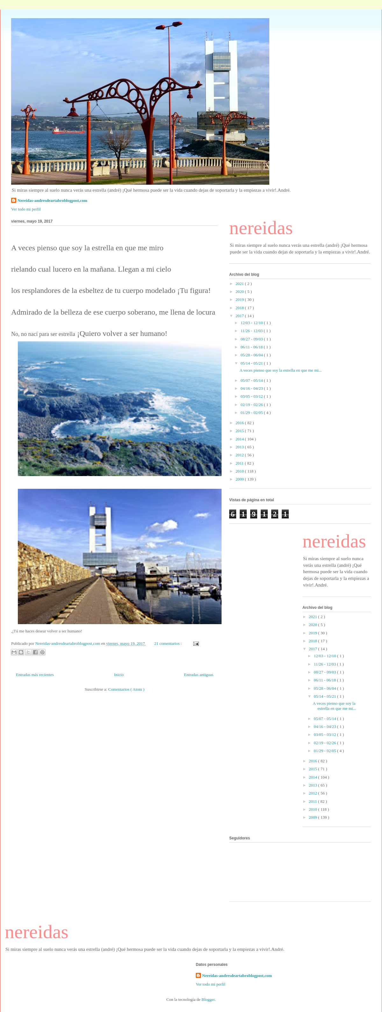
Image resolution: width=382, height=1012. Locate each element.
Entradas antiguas (198, 674)
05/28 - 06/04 (252, 355)
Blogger (208, 999)
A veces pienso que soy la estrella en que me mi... (280, 370)
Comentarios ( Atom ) (126, 689)
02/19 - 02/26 (252, 404)
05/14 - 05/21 (252, 363)
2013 (240, 447)
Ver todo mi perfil (26, 209)
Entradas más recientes (35, 674)
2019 (240, 299)
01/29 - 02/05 (252, 412)
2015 (240, 430)
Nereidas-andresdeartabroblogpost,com (52, 200)
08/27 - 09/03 (252, 339)
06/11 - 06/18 (252, 347)
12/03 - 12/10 (252, 322)
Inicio (119, 674)
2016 (240, 422)
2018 (240, 307)
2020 (240, 291)
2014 (240, 439)
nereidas (261, 227)
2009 (240, 479)
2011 (240, 463)
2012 (240, 455)
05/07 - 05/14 (252, 380)
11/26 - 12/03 (252, 330)
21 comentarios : (168, 643)
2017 (240, 315)
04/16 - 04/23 (252, 388)
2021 (240, 283)
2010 (240, 471)
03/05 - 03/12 (252, 396)
